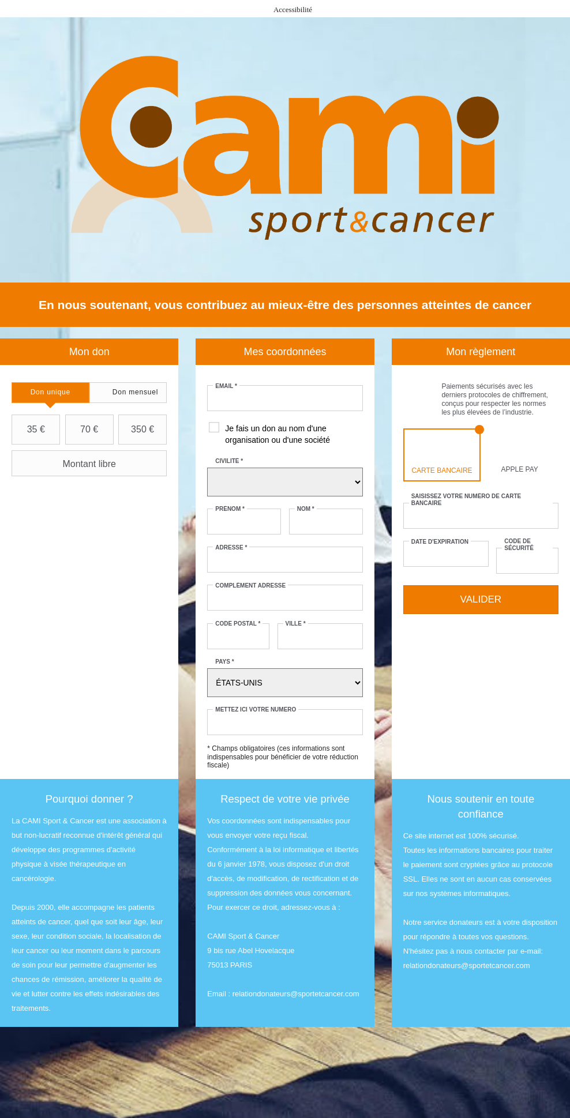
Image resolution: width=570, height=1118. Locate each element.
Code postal (237, 623)
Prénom (230, 509)
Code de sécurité (519, 544)
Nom (305, 509)
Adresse (231, 547)
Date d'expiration (439, 542)
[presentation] (50, 392)
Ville (296, 623)
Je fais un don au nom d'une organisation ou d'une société (277, 434)
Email (226, 386)
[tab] (50, 392)
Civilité (229, 461)
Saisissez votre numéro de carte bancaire (466, 499)
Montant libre (65, 463)
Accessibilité (292, 9)
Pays (224, 661)
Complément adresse (250, 585)
